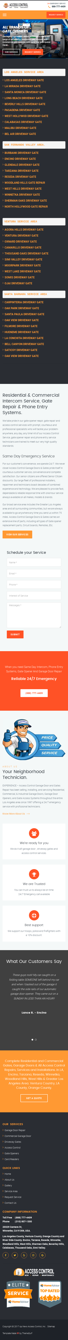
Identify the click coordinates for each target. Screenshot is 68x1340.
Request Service (33, 52)
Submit (15, 634)
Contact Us (10, 1202)
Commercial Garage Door (18, 1136)
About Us (9, 1179)
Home (8, 1173)
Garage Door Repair (15, 1130)
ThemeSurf (27, 1333)
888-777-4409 (58, 6)
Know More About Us (14, 813)
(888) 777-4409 (34, 693)
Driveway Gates (13, 1141)
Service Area (11, 1191)
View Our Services (17, 534)
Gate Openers (12, 1153)
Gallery (8, 1185)
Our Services (11, 52)
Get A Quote (34, 1098)
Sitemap (51, 1326)
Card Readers (12, 1159)
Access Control (12, 1147)
